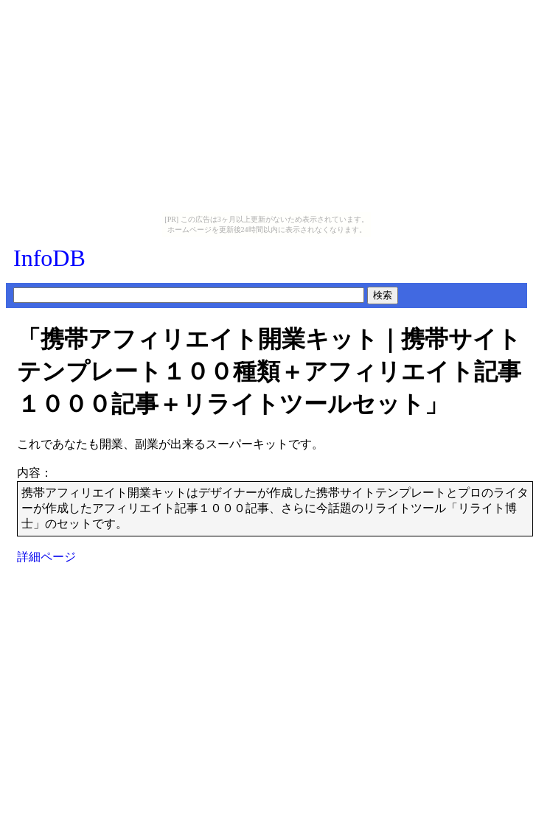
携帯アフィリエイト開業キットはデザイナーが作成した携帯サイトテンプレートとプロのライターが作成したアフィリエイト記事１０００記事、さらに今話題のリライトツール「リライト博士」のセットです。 (275, 508)
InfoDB (49, 258)
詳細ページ (46, 556)
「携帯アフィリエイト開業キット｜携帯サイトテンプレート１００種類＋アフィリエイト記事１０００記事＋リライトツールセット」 (269, 371)
